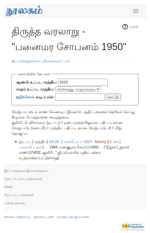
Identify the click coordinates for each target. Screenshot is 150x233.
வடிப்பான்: (35, 97)
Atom (8, 187)
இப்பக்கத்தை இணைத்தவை (26, 171)
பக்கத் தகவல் (14, 203)
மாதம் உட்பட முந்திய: (35, 89)
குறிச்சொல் (25, 97)
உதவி (133, 27)
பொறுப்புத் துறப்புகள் (73, 217)
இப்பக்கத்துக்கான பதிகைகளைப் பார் (41, 61)
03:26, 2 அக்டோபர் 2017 (71, 142)
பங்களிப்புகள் (31, 147)
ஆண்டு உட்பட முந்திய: (36, 82)
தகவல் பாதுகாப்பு (17, 217)
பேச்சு (113, 142)
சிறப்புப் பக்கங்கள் (19, 195)
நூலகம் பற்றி (43, 217)
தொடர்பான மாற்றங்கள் (23, 179)
